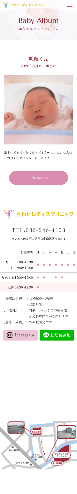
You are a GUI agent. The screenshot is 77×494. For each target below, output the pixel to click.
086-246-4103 (46, 230)
